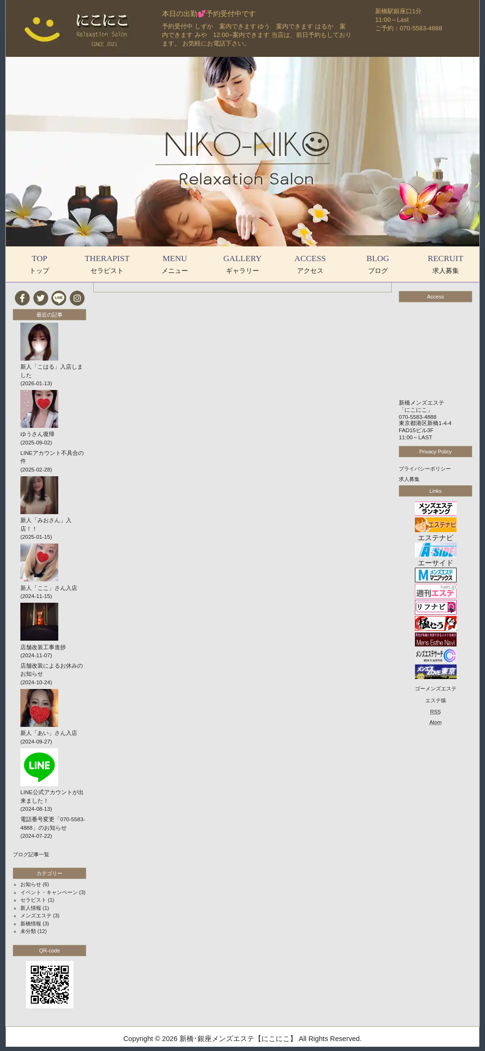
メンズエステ (36, 915)
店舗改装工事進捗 (43, 647)
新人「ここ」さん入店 (48, 588)
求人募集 (409, 479)
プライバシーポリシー (425, 468)
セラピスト (33, 900)
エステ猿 (435, 700)
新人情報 (30, 908)
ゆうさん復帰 (37, 434)
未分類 (28, 931)
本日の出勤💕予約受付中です (209, 14)
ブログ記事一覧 (31, 854)
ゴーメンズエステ (436, 688)
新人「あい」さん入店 (48, 733)
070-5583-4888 (418, 417)
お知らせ (30, 884)
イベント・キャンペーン (49, 892)
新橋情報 (30, 923)
